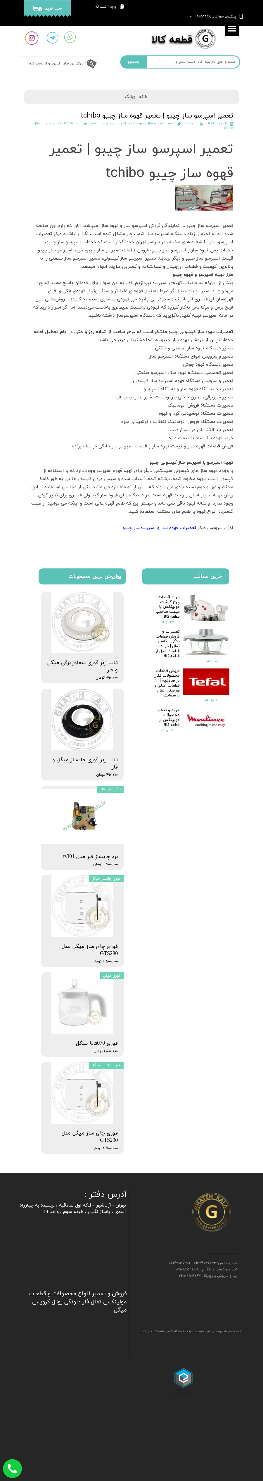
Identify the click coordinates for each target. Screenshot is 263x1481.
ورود (113, 6)
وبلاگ (130, 97)
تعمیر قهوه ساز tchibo (80, 123)
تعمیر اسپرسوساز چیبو (118, 123)
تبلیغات (191, 123)
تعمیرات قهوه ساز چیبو (156, 123)
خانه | (141, 97)
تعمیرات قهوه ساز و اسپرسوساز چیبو (158, 528)
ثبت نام (100, 6)
